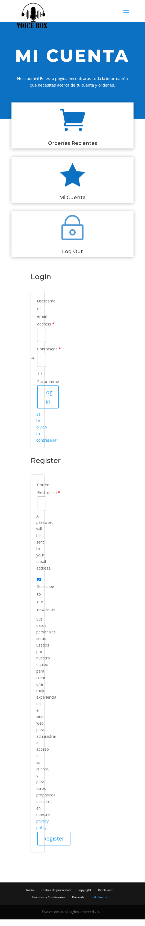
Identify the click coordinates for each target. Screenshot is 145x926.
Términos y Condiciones (48, 897)
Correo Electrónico (37, 488)
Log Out (72, 251)
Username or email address (37, 312)
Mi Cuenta (72, 198)
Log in (48, 396)
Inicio (30, 890)
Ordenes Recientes (72, 143)
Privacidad (79, 897)
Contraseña (37, 348)
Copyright (84, 890)
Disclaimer (105, 890)
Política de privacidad (56, 890)
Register (53, 838)
